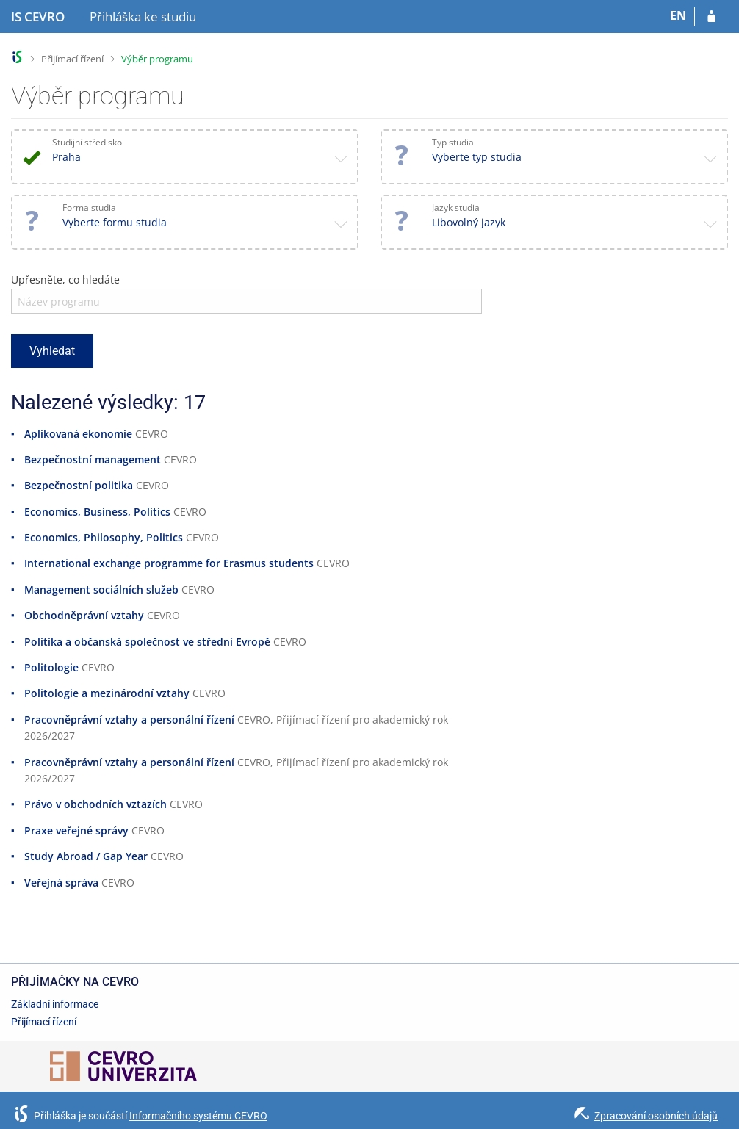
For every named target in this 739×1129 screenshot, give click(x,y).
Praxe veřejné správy (76, 830)
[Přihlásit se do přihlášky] (711, 16)
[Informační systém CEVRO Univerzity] (38, 16)
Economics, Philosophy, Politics (103, 537)
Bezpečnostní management (92, 459)
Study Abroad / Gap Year (86, 856)
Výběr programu (157, 58)
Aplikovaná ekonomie (78, 434)
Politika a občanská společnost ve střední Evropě (147, 642)
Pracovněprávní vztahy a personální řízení (129, 719)
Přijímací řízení (72, 58)
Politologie (51, 667)
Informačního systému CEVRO (198, 1116)
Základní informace (54, 1004)
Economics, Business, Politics (97, 512)
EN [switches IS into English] (678, 15)
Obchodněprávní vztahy (84, 615)
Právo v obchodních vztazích (95, 804)
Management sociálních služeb (101, 589)
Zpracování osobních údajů (656, 1116)
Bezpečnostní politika (78, 485)
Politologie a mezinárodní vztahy (107, 693)
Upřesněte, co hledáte (65, 279)
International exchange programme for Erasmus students (169, 563)
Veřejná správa (61, 883)
